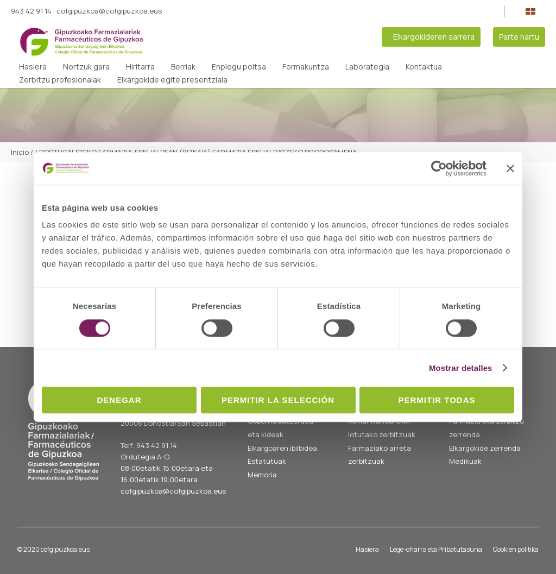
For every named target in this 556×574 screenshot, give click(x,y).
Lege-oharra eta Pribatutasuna (436, 549)
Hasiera (33, 67)
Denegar (119, 400)
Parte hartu (519, 36)
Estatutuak (267, 461)
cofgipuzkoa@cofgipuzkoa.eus (109, 11)
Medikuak (465, 461)
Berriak (183, 67)
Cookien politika (516, 549)
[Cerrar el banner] (510, 168)
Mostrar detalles (460, 368)
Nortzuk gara (86, 67)
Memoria (262, 475)
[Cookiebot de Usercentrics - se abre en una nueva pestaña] (438, 168)
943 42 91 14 (31, 11)
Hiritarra (140, 67)
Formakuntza (305, 67)
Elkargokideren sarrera (434, 36)
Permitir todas (436, 400)
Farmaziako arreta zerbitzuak (379, 454)
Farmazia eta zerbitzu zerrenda (486, 427)
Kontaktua (424, 67)
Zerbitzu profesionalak (60, 80)
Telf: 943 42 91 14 (149, 445)
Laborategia (367, 67)
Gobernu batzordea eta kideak (280, 427)
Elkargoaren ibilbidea (282, 448)
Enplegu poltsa (239, 67)
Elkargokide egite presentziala (172, 80)
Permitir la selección (278, 400)
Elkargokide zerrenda (485, 448)
